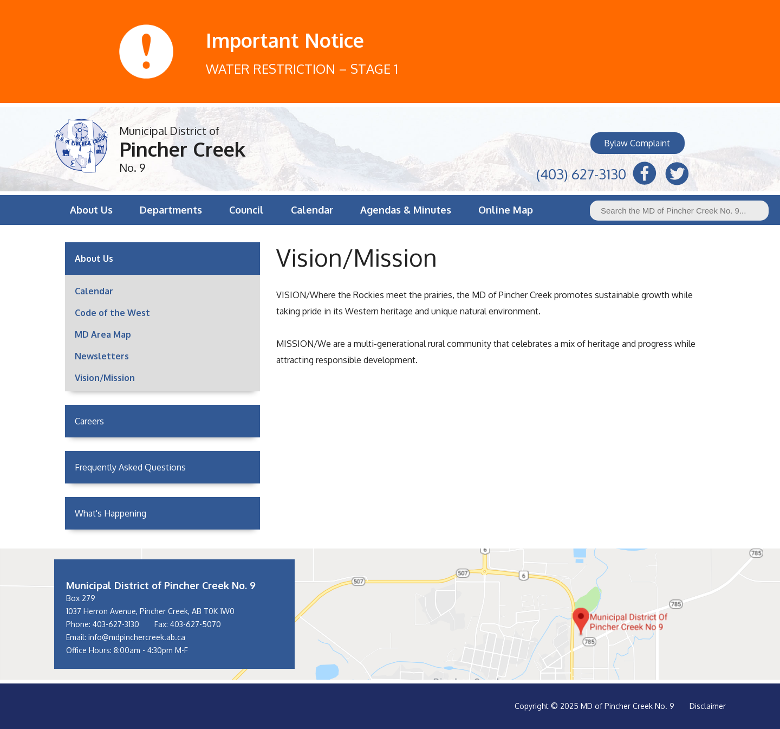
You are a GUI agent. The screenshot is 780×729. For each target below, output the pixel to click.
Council (246, 210)
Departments (171, 210)
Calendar (312, 210)
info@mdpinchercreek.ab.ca (136, 637)
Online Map (505, 210)
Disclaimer (708, 706)
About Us (91, 210)
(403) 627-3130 (581, 172)
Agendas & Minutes (405, 210)
